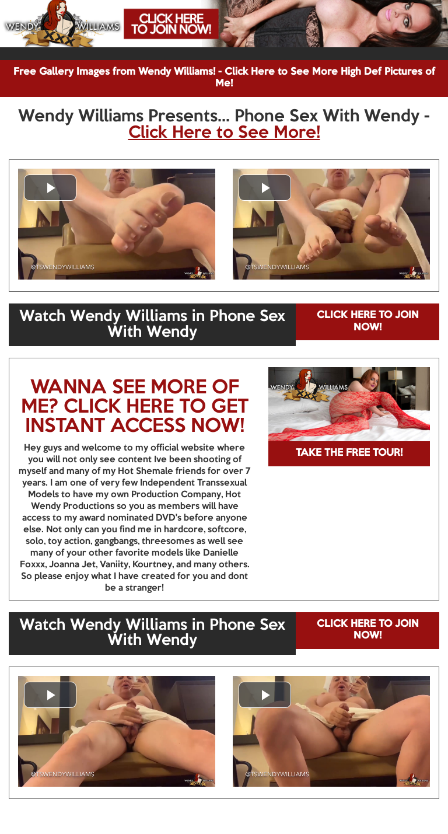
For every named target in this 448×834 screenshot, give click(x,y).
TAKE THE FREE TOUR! (349, 453)
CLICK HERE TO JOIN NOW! (368, 321)
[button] (50, 188)
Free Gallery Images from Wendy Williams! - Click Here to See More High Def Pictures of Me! (224, 78)
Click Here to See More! (224, 133)
